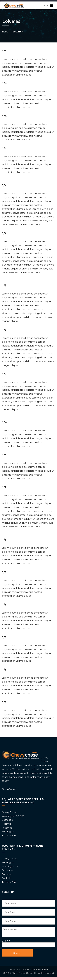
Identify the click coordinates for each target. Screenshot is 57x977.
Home (5, 31)
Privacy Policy (40, 969)
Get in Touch (10, 789)
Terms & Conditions (20, 969)
